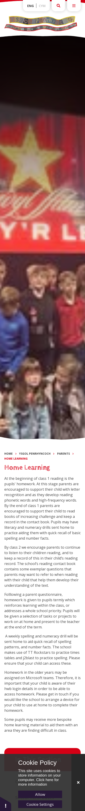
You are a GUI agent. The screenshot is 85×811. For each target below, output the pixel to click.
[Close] (78, 782)
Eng (30, 6)
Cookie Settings (40, 804)
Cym (42, 6)
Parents (63, 454)
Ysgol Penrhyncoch (35, 454)
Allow (40, 794)
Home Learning (16, 459)
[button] (5, 803)
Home (8, 454)
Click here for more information (38, 782)
